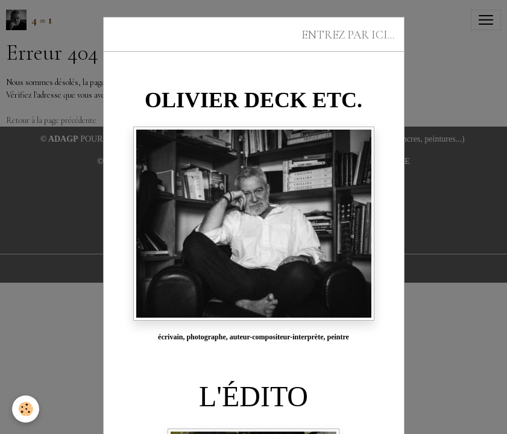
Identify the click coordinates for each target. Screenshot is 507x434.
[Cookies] (25, 409)
